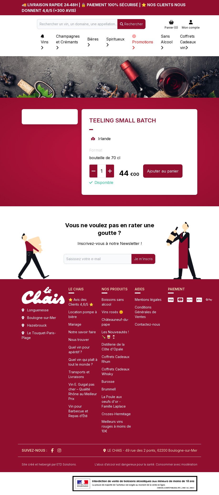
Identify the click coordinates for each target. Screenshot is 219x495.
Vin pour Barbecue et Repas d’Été (78, 411)
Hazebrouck (37, 325)
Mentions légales (148, 300)
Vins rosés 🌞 (112, 312)
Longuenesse (38, 310)
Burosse (108, 381)
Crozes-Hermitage (116, 414)
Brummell (109, 389)
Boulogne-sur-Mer (41, 318)
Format (95, 150)
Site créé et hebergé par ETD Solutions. (49, 464)
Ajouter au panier (163, 171)
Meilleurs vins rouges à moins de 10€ (116, 426)
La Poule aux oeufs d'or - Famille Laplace (114, 401)
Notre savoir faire (82, 332)
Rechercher (131, 24)
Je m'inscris (143, 259)
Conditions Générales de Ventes (145, 312)
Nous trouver (78, 340)
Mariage (74, 324)
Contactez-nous (147, 324)
